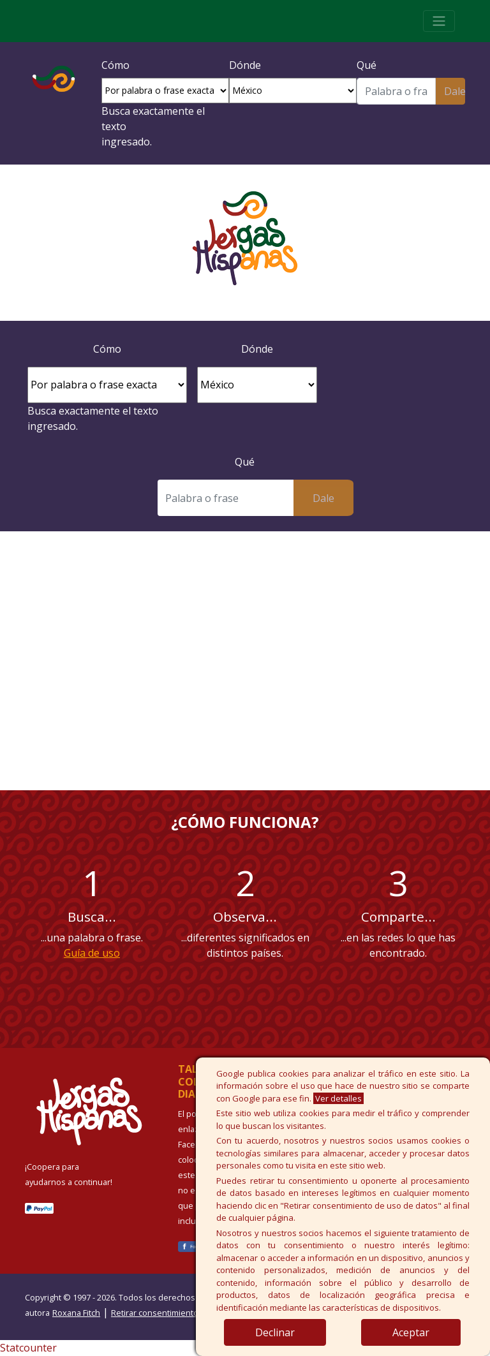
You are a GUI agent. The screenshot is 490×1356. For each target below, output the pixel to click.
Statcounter (28, 1348)
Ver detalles (338, 1098)
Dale (454, 91)
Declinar (275, 1332)
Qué (366, 65)
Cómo (115, 65)
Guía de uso (92, 953)
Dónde (245, 65)
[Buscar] (396, 91)
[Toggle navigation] (439, 21)
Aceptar (410, 1332)
